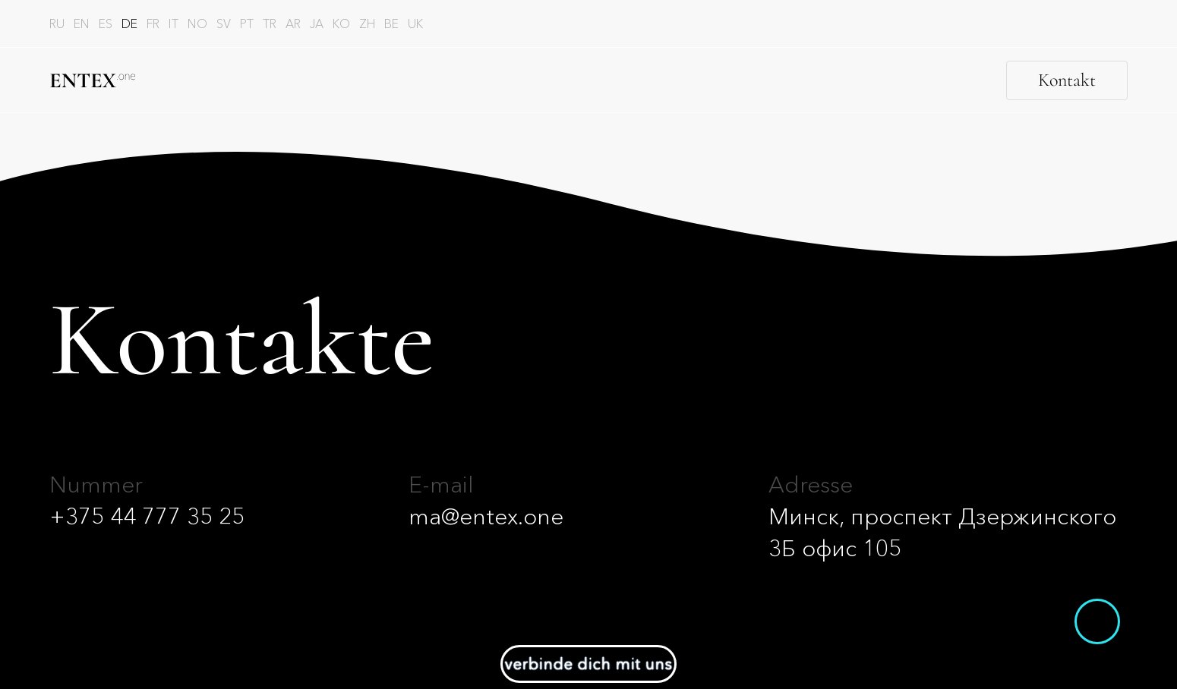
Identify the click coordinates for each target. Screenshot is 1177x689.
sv (223, 23)
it (173, 23)
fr (153, 23)
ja (316, 23)
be (391, 23)
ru (57, 23)
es (105, 23)
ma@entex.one (486, 516)
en (82, 23)
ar (293, 23)
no (197, 23)
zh (367, 23)
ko (341, 23)
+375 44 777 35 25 (147, 516)
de (129, 23)
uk (415, 23)
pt (247, 23)
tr (269, 23)
